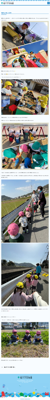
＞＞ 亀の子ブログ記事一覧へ (8, 367)
